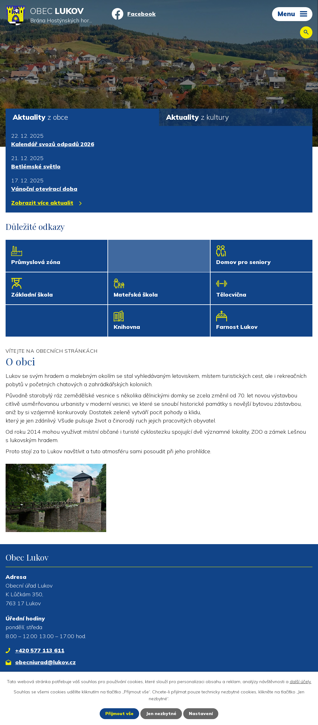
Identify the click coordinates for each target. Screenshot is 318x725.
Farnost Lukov (236, 326)
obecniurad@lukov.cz (45, 662)
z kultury (197, 117)
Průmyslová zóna (35, 262)
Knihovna (127, 326)
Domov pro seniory (243, 262)
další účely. (300, 681)
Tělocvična (231, 294)
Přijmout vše (119, 713)
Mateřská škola (136, 294)
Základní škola (32, 294)
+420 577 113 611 (39, 650)
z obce (40, 117)
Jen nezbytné (161, 713)
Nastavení (201, 713)
